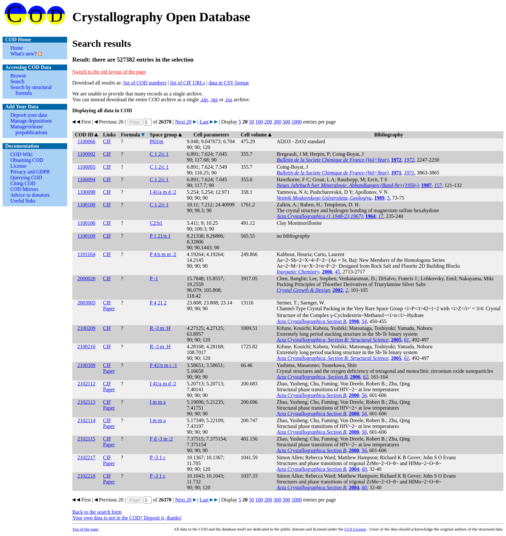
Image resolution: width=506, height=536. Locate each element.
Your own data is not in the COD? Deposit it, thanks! (127, 518)
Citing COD (22, 183)
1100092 (86, 154)
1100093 (86, 167)
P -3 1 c (158, 457)
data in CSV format (228, 82)
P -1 (154, 278)
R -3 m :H (160, 328)
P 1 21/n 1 (160, 236)
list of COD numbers (145, 82)
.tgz (214, 99)
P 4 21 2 (158, 302)
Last (204, 121)
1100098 (86, 192)
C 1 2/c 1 (159, 154)
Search (17, 81)
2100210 (86, 346)
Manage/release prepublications (28, 129)
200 (268, 121)
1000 (296, 121)
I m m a (158, 402)
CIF (107, 141)
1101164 (86, 254)
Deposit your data (28, 115)
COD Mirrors (24, 189)
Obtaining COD (26, 160)
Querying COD (26, 177)
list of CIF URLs (187, 82)
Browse (18, 75)
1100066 (86, 141)
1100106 (86, 223)
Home (16, 48)
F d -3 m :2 (161, 439)
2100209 (86, 328)
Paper (109, 308)
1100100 (86, 204)
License (18, 166)
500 (286, 121)
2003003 (86, 302)
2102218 (86, 476)
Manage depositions (31, 121)
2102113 (86, 402)
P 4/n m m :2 (163, 254)
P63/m (156, 141)
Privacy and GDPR (30, 171)
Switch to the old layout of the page (109, 71)
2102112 (86, 383)
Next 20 (183, 121)
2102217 (86, 457)
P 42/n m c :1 (163, 365)
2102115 (86, 439)
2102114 (86, 420)
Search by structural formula (31, 90)
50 (251, 121)
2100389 (86, 365)
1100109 (86, 236)
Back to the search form (97, 512)
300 (277, 121)
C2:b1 (156, 223)
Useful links (22, 200)
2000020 (86, 278)
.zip (204, 99)
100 (259, 121)
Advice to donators (30, 195)
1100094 (86, 179)
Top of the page (85, 529)
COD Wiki (21, 154)
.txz (228, 99)
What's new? (23, 53)
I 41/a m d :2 (163, 192)
